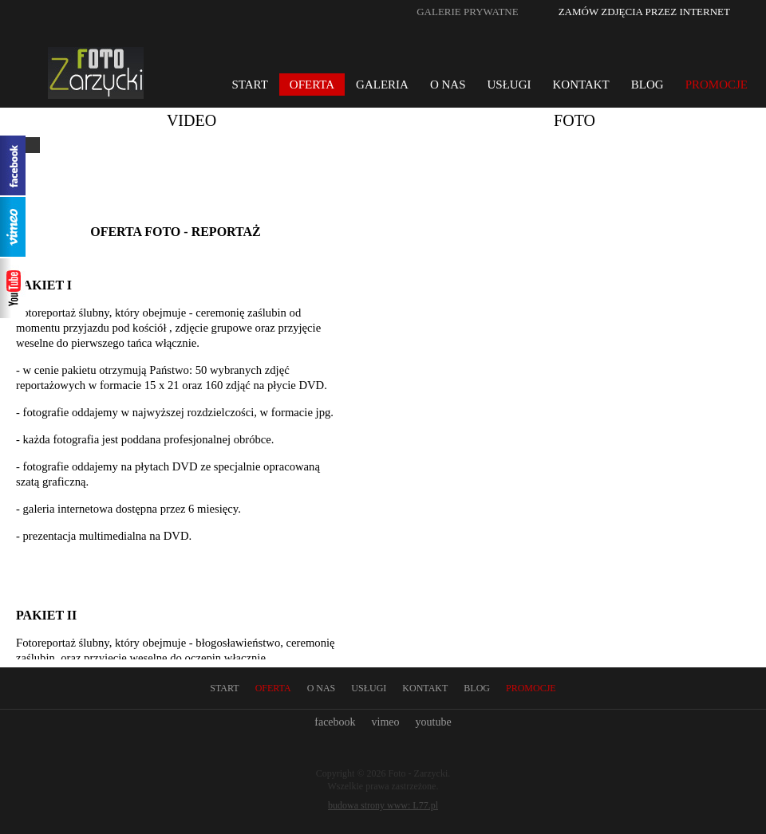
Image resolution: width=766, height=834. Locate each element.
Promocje (716, 84)
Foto (574, 120)
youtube (434, 722)
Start (249, 84)
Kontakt (581, 84)
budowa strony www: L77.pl (383, 805)
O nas (448, 84)
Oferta (312, 84)
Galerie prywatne (467, 12)
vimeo (386, 722)
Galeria (382, 84)
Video (191, 120)
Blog (647, 84)
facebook (334, 722)
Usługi (509, 84)
